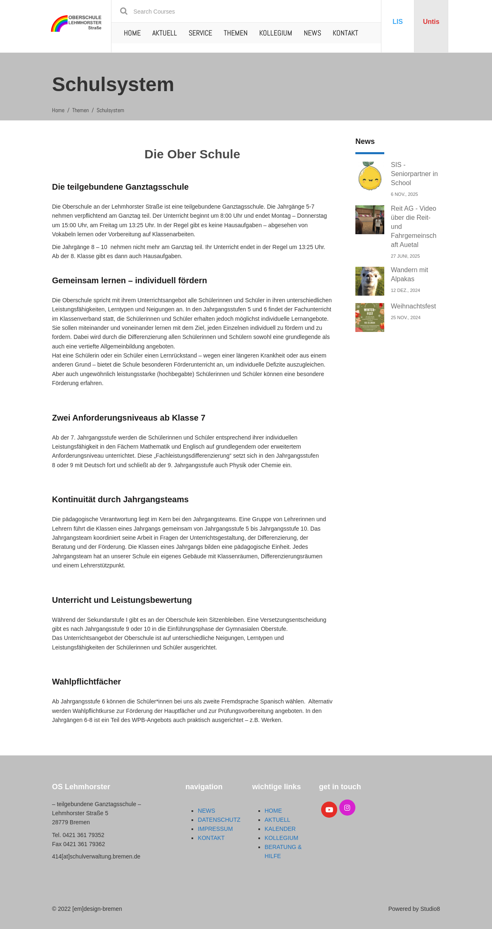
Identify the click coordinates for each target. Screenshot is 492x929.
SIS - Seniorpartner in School (414, 173)
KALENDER (280, 829)
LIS (398, 21)
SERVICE (200, 33)
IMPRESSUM (215, 829)
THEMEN (236, 33)
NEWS (312, 33)
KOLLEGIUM (275, 33)
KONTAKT (345, 33)
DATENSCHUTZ (219, 819)
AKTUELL (164, 33)
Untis (431, 21)
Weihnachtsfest (413, 306)
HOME (132, 33)
